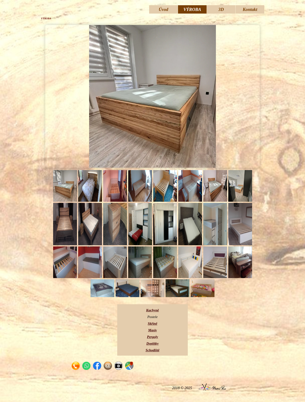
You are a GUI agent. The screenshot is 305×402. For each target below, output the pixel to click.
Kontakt (250, 9)
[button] (75, 364)
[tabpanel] (152, 330)
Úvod (163, 9)
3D (221, 9)
